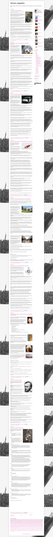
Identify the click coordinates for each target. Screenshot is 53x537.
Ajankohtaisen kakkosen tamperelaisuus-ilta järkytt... (38, 57)
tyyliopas (33, 520)
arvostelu (13, 523)
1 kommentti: (22, 90)
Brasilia (38, 522)
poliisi (21, 138)
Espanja (29, 527)
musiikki (15, 377)
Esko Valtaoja (28, 527)
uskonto (36, 523)
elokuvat (13, 513)
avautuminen (26, 519)
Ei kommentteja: (22, 39)
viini (40, 526)
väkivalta (22, 138)
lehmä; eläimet (28, 530)
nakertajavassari (12, 520)
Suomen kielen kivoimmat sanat (16, 380)
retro (17, 524)
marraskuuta (37, 55)
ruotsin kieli (18, 524)
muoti (37, 520)
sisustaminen (22, 524)
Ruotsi (40, 520)
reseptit (31, 522)
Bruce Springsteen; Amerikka (14, 527)
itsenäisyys (17, 513)
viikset (35, 524)
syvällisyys (26, 195)
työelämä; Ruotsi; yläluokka (35, 526)
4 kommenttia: (22, 310)
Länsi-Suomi (21, 528)
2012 (35, 74)
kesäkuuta (37, 69)
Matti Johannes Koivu (29, 528)
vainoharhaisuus (28, 195)
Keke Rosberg (13, 528)
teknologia (30, 526)
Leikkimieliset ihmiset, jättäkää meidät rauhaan (40, 20)
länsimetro (31, 530)
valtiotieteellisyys (11, 522)
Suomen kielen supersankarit (39, 26)
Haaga (38, 527)
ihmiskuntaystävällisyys (14, 195)
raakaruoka (24, 195)
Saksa (42, 522)
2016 (35, 51)
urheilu (15, 40)
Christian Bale (22, 527)
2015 (35, 52)
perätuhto (29, 523)
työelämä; (35, 522)
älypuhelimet (37, 524)
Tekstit (36, 79)
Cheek (41, 523)
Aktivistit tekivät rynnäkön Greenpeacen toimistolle (19, 265)
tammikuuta (37, 73)
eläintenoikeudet (15, 523)
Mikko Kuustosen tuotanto (35, 528)
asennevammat (13, 91)
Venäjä (26, 513)
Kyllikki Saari (15, 528)
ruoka (14, 520)
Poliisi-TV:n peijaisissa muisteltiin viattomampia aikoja (20, 94)
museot (39, 530)
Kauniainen (11, 528)
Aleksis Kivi (40, 524)
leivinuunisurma (19, 138)
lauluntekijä (26, 530)
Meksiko (32, 528)
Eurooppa (40, 522)
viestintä (37, 522)
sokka (24, 524)
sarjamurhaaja (19, 526)
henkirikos (13, 138)
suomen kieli (16, 520)
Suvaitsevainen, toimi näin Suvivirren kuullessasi (40, 46)
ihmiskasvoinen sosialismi (23, 522)
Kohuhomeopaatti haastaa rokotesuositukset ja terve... (38, 60)
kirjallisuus (24, 523)
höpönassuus (19, 522)
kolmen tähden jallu (17, 530)
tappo (26, 524)
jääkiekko (18, 91)
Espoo (30, 527)
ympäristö (12, 531)
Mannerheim (20, 513)
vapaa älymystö (22, 519)
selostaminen (21, 526)
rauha (17, 526)
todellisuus (25, 520)
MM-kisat (35, 520)
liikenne (29, 530)
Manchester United (25, 528)
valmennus (37, 523)
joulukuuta (37, 54)
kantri (10, 530)
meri (35, 530)
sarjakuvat (20, 524)
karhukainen (12, 530)
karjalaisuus (22, 523)
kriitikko (20, 530)
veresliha (34, 524)
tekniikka (28, 526)
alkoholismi (42, 520)
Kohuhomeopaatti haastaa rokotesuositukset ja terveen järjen (21, 141)
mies (36, 530)
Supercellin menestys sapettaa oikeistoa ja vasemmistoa (20, 198)
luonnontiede (26, 523)
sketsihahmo (13, 40)
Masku (27, 528)
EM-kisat (25, 527)
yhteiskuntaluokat (20, 520)
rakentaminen (15, 526)
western (10, 531)
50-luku (38, 524)
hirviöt (20, 523)
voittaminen (42, 526)
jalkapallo (29, 519)
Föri (34, 527)
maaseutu (33, 530)
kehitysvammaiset (14, 530)
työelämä (34, 523)
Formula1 (33, 527)
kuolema (24, 530)
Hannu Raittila (40, 527)
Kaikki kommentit (37, 80)
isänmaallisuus (16, 91)
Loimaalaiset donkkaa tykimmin (16, 10)
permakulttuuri (11, 524)
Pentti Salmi (41, 528)
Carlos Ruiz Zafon (19, 527)
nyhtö (40, 530)
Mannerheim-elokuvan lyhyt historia (16, 427)
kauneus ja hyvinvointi (18, 195)
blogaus (17, 522)
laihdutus (26, 522)
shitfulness (33, 522)
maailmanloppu (13, 377)
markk (34, 530)
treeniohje (28, 524)
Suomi (20, 91)
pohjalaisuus (13, 526)
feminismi (17, 523)
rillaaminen (22, 513)
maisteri (28, 523)
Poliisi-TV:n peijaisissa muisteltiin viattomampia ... (39, 59)
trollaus (31, 526)
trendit (33, 519)
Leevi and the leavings (19, 528)
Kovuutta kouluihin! (39, 29)
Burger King (17, 527)
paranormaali (22, 195)
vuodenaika (39, 523)
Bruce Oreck (11, 527)
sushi (25, 524)
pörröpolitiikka (31, 523)
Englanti (15, 522)
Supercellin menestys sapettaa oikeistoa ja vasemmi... (38, 61)
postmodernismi (14, 524)
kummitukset (22, 530)
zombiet (13, 531)
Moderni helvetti (39, 39)
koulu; (19, 530)
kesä (36, 520)
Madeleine (23, 528)
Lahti (16, 528)
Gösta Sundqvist (36, 527)
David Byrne (24, 527)
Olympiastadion (39, 528)
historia (23, 520)
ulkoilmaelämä (32, 524)
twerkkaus (30, 524)
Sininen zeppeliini (17, 3)
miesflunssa (38, 530)
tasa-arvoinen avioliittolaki (26, 526)
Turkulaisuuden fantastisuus (39, 23)
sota (38, 520)
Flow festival (32, 527)
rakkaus (16, 524)
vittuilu (21, 377)
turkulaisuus (31, 520)
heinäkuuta (37, 68)
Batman (42, 524)
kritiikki (17, 138)
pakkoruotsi (42, 530)
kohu (20, 195)
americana (11, 523)
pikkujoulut (11, 526)
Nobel (37, 528)
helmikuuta (37, 72)
